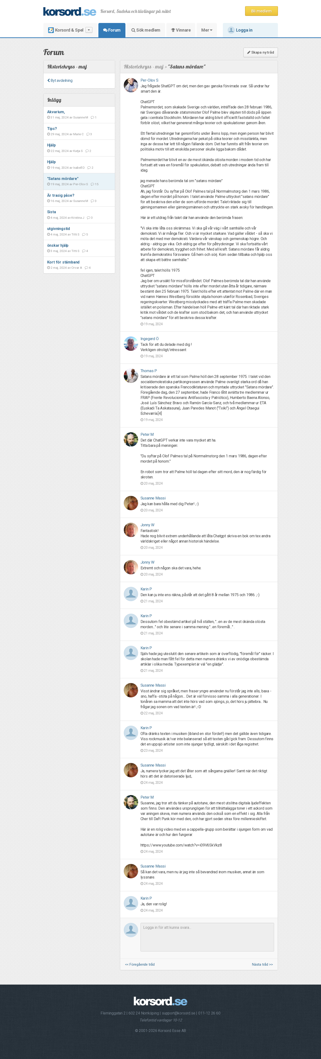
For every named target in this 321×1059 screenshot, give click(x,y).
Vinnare (181, 30)
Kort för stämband (63, 262)
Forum (112, 30)
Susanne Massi (153, 498)
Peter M (147, 434)
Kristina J (77, 217)
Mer (206, 30)
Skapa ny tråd (260, 52)
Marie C (78, 134)
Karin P (146, 589)
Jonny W (148, 525)
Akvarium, (56, 112)
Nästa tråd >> (262, 964)
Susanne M (80, 117)
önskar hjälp (58, 245)
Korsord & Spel (70, 30)
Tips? (52, 128)
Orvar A (76, 267)
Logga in (240, 30)
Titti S (75, 234)
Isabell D (79, 167)
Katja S (78, 151)
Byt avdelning (60, 80)
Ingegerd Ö (150, 338)
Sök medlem (145, 30)
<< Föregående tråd (140, 964)
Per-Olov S (80, 184)
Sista (51, 212)
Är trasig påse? (60, 195)
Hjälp (51, 145)
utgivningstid (58, 228)
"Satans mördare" (63, 178)
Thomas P (149, 371)
